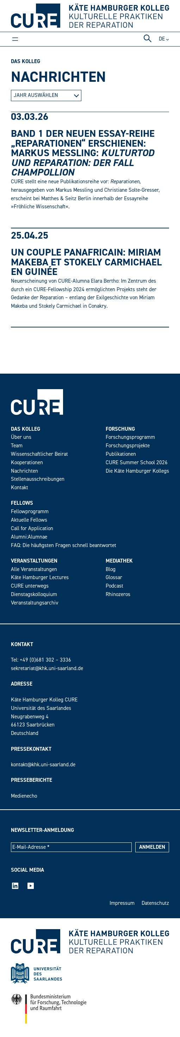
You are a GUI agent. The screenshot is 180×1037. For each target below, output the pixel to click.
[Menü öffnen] (15, 39)
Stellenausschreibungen (37, 479)
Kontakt (19, 487)
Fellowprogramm (30, 511)
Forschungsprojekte (128, 445)
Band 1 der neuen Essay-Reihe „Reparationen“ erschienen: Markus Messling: (83, 153)
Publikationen (121, 454)
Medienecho (24, 796)
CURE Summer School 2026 (137, 462)
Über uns (21, 437)
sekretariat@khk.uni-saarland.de (47, 668)
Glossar (114, 577)
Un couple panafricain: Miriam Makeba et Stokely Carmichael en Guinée (86, 262)
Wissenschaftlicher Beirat (39, 454)
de (162, 39)
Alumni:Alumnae (29, 537)
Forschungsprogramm (130, 437)
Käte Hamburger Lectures (40, 577)
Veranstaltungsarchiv (34, 603)
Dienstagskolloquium (34, 594)
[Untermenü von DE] (167, 39)
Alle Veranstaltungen (34, 569)
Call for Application (32, 528)
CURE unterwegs (30, 586)
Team (17, 445)
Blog (111, 569)
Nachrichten (24, 471)
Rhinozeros (118, 594)
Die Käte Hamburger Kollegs (137, 471)
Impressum (122, 903)
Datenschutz (155, 903)
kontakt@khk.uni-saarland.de (43, 764)
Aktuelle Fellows (29, 520)
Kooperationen (27, 462)
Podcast (114, 586)
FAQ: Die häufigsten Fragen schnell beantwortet (63, 545)
